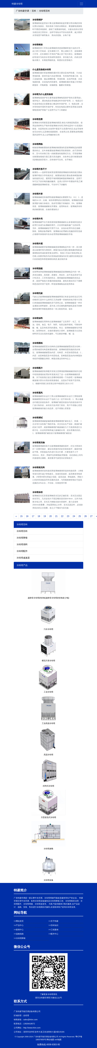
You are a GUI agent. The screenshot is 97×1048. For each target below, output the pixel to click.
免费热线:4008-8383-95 (48, 1044)
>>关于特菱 (53, 921)
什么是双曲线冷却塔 (41, 69)
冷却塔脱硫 (37, 268)
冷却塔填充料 (38, 467)
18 (39, 516)
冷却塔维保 (37, 44)
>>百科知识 (53, 925)
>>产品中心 (19, 925)
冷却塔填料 (22, 544)
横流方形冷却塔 (48, 660)
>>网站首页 (19, 921)
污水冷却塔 (48, 629)
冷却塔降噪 (22, 538)
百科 (34, 11)
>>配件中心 (53, 934)
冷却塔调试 (37, 417)
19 (44, 516)
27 (91, 516)
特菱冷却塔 (17, 4)
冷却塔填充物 (38, 442)
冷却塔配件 (22, 551)
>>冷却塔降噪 (19, 938)
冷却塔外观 (37, 243)
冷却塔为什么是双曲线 (42, 94)
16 (27, 516)
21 (56, 516)
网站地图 (50, 1039)
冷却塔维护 (37, 20)
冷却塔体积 (37, 492)
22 (62, 516)
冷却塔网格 (37, 144)
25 (79, 516)
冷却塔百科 (44, 11)
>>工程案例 (53, 930)
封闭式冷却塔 (48, 786)
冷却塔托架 (37, 293)
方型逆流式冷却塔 (48, 817)
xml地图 (58, 1039)
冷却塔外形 (37, 194)
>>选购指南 (19, 934)
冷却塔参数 (48, 849)
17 (33, 516)
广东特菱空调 (22, 11)
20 (50, 516)
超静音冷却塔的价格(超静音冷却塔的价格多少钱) (48, 598)
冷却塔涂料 (37, 318)
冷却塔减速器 (23, 558)
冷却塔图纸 (37, 343)
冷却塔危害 (37, 119)
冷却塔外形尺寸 (39, 169)
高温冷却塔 (48, 755)
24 (74, 516)
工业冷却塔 (48, 692)
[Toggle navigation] (81, 4)
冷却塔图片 (37, 368)
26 (85, 516)
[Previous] (16, 516)
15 (21, 516)
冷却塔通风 (37, 393)
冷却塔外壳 (37, 218)
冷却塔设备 (48, 880)
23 (68, 516)
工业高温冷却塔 (48, 723)
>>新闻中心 (19, 930)
